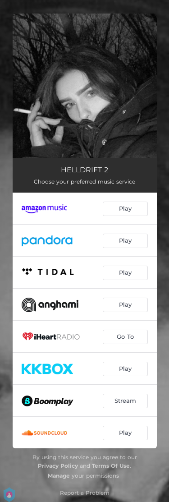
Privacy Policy (58, 465)
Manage (59, 475)
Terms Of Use (111, 465)
